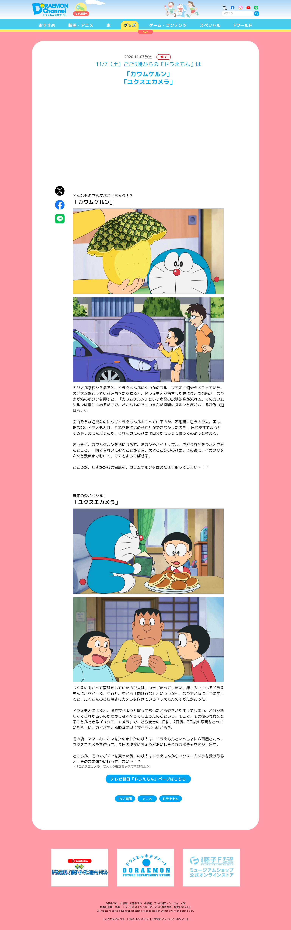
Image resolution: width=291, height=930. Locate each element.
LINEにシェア (60, 219)
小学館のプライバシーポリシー (169, 919)
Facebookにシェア (60, 205)
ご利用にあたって (115, 919)
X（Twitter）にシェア (60, 191)
